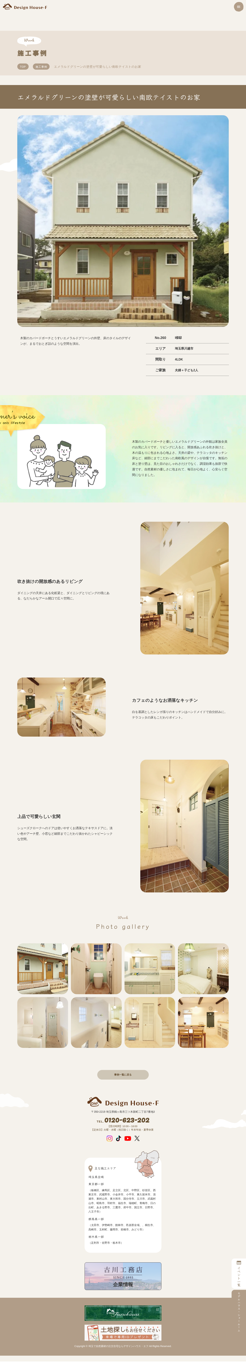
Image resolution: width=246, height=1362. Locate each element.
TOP (23, 66)
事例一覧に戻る (123, 1074)
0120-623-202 (123, 1121)
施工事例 (41, 66)
